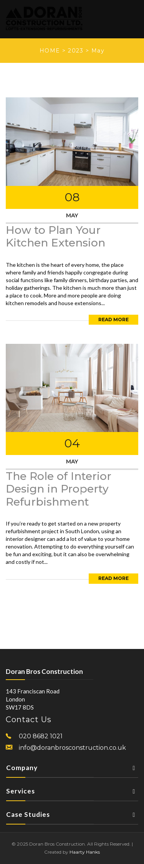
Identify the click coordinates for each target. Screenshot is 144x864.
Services (72, 793)
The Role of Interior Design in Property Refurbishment (58, 489)
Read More (113, 319)
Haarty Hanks (85, 852)
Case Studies (72, 816)
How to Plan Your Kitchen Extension (55, 236)
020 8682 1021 (41, 736)
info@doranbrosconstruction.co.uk (72, 747)
